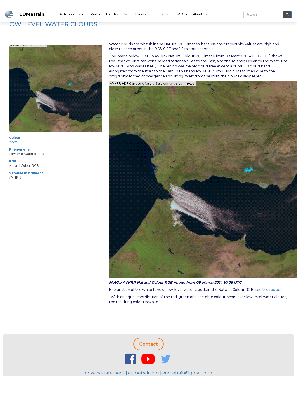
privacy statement (105, 373)
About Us (200, 14)
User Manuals (116, 14)
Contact (148, 344)
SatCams (161, 14)
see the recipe (267, 290)
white (13, 142)
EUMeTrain (31, 14)
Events (140, 14)
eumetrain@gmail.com (187, 373)
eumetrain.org (143, 373)
